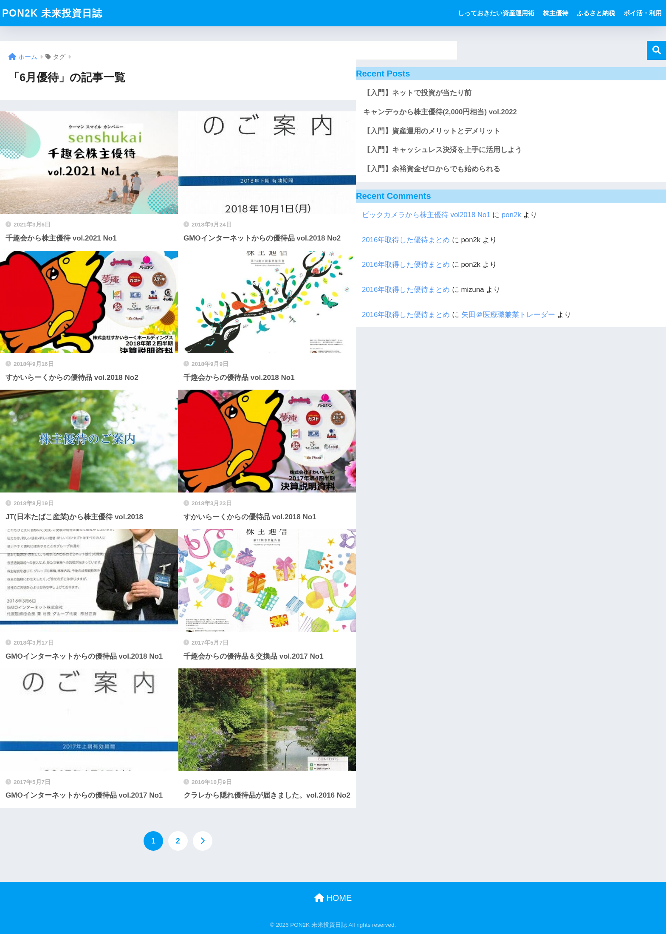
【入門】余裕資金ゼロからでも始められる (431, 169)
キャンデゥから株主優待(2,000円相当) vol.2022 (440, 112)
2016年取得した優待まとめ (406, 240)
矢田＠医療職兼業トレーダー (508, 315)
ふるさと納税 (596, 13)
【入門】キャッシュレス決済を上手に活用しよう (442, 150)
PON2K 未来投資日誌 (52, 13)
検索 (656, 50)
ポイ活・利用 (643, 13)
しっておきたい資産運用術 (496, 13)
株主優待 (555, 13)
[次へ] (202, 841)
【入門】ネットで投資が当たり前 (417, 93)
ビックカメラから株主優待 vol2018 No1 (426, 215)
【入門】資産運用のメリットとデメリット (431, 131)
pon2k (511, 215)
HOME (333, 898)
